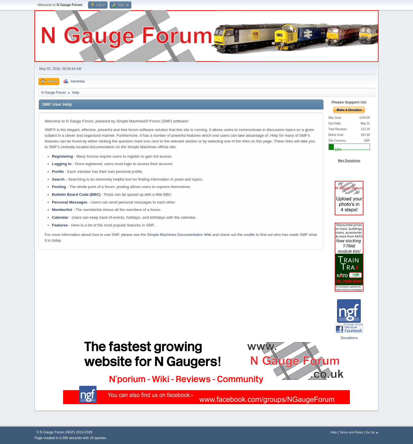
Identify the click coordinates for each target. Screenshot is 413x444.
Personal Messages (69, 202)
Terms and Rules (351, 432)
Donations (349, 338)
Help (334, 432)
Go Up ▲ (372, 432)
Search (58, 179)
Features (60, 225)
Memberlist (62, 210)
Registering (62, 156)
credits (249, 234)
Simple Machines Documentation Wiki (179, 234)
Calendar (60, 217)
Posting (59, 187)
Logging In (61, 164)
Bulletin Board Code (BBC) (76, 194)
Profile (58, 171)
